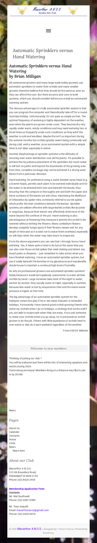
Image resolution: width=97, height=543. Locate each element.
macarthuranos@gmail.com (32, 510)
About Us (14, 428)
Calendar (14, 432)
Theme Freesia (65, 529)
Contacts (14, 435)
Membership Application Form (26, 488)
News (12, 447)
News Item (19, 450)
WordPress (48, 533)
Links (12, 443)
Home (12, 439)
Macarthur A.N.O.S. (29, 529)
